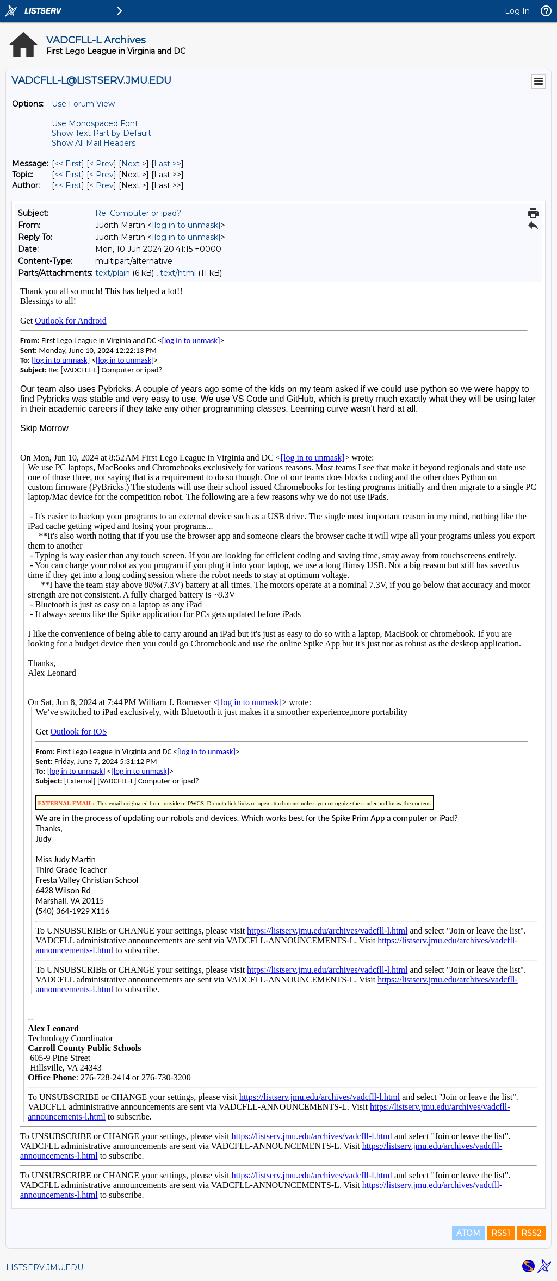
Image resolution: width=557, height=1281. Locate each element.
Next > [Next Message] (133, 164)
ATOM (468, 1233)
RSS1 (500, 1233)
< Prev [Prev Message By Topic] (101, 174)
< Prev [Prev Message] (101, 164)
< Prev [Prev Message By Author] (101, 185)
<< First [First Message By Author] (68, 185)
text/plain (112, 273)
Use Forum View (83, 104)
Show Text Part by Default (101, 133)
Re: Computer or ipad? (138, 213)
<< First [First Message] (68, 164)
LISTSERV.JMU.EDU (44, 1267)
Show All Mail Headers (93, 143)
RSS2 (531, 1233)
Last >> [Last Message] (167, 164)
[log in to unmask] (186, 225)
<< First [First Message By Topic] (68, 174)
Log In (517, 11)
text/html (178, 273)
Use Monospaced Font (95, 123)
